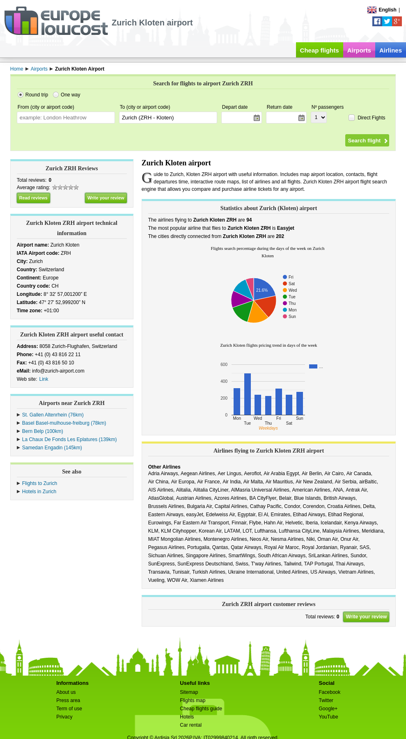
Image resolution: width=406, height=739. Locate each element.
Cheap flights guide (201, 709)
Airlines (390, 50)
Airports (359, 50)
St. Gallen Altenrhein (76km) (53, 415)
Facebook (330, 692)
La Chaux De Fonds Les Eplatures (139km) (69, 439)
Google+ (328, 709)
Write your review (105, 197)
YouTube (328, 717)
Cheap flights (319, 50)
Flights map (192, 700)
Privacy (64, 717)
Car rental (191, 725)
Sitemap (189, 692)
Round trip (36, 95)
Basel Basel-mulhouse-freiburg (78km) (64, 423)
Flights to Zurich (39, 483)
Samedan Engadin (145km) (52, 448)
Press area (68, 700)
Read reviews (33, 197)
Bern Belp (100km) (42, 431)
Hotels (187, 717)
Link (43, 379)
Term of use (69, 709)
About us (66, 692)
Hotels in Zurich (39, 491)
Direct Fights (371, 118)
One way (70, 95)
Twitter (326, 700)
